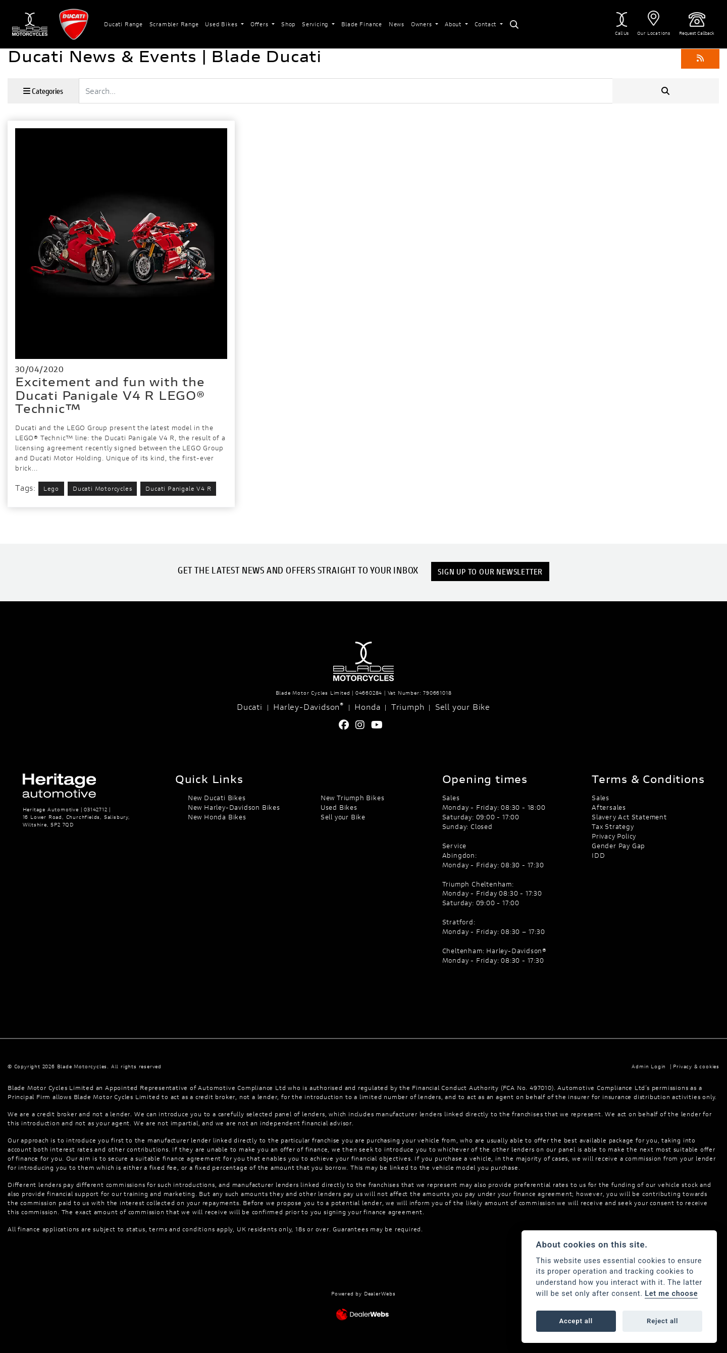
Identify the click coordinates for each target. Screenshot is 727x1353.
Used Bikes (222, 24)
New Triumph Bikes (353, 798)
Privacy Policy (614, 836)
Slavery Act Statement (629, 817)
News (396, 24)
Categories (43, 90)
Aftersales (609, 807)
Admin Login (649, 1066)
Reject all (662, 1321)
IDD (598, 855)
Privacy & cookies (696, 1066)
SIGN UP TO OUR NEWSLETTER (491, 571)
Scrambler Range (174, 24)
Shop (288, 24)
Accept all (576, 1321)
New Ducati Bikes (217, 798)
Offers (260, 24)
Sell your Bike (462, 706)
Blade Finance (361, 24)
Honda (367, 706)
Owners (422, 24)
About (454, 24)
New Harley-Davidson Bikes (234, 807)
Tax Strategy (613, 826)
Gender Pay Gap (618, 846)
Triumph (408, 706)
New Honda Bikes (217, 817)
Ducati (250, 706)
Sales (600, 798)
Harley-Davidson (308, 706)
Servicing (316, 24)
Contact (486, 24)
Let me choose (671, 1293)
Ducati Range (123, 24)
